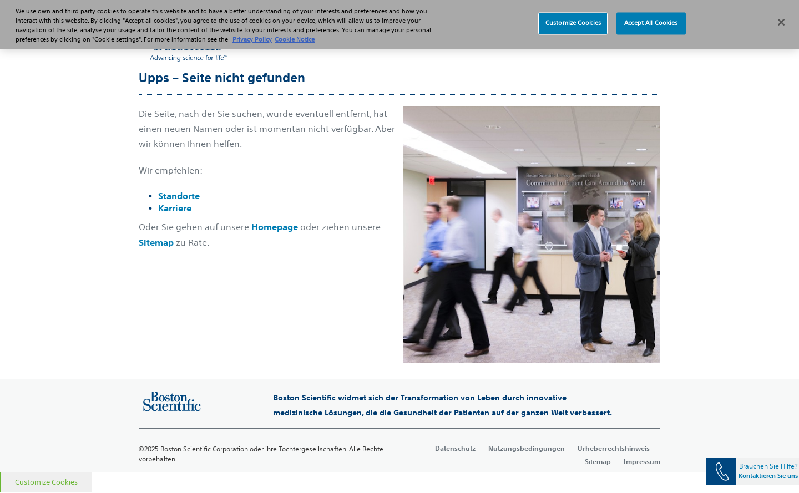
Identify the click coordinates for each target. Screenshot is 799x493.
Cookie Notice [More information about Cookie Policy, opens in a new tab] (295, 33)
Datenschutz (455, 448)
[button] (638, 44)
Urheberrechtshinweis (614, 448)
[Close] (781, 15)
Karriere (174, 208)
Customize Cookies (46, 482)
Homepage (274, 226)
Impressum (642, 461)
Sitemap (156, 242)
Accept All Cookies (650, 16)
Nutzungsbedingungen (526, 448)
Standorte (179, 195)
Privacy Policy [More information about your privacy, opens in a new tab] (252, 33)
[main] (399, 269)
